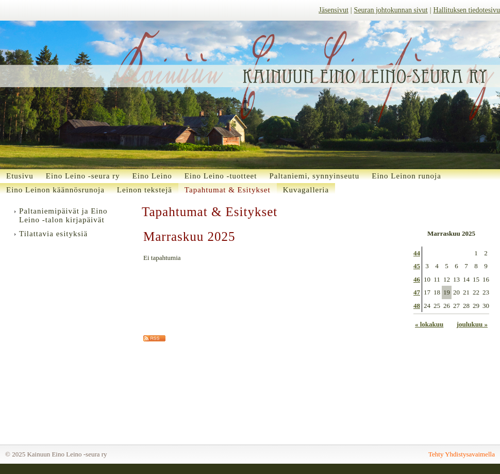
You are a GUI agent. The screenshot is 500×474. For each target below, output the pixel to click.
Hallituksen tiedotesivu (467, 10)
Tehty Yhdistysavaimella (461, 454)
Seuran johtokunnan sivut (391, 10)
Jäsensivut (333, 10)
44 (416, 253)
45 (416, 266)
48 (416, 305)
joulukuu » (472, 324)
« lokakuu (429, 324)
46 (416, 279)
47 (416, 292)
